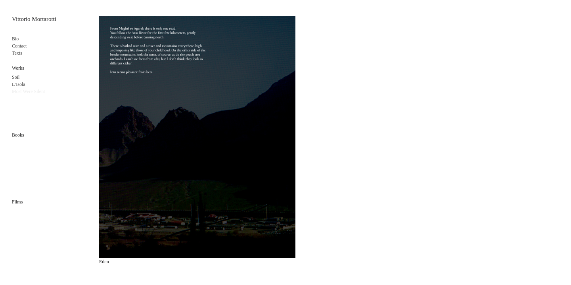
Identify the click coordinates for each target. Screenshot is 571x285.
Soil (15, 77)
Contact (19, 46)
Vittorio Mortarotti (34, 19)
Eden (104, 261)
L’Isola (18, 84)
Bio (15, 39)
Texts (17, 53)
